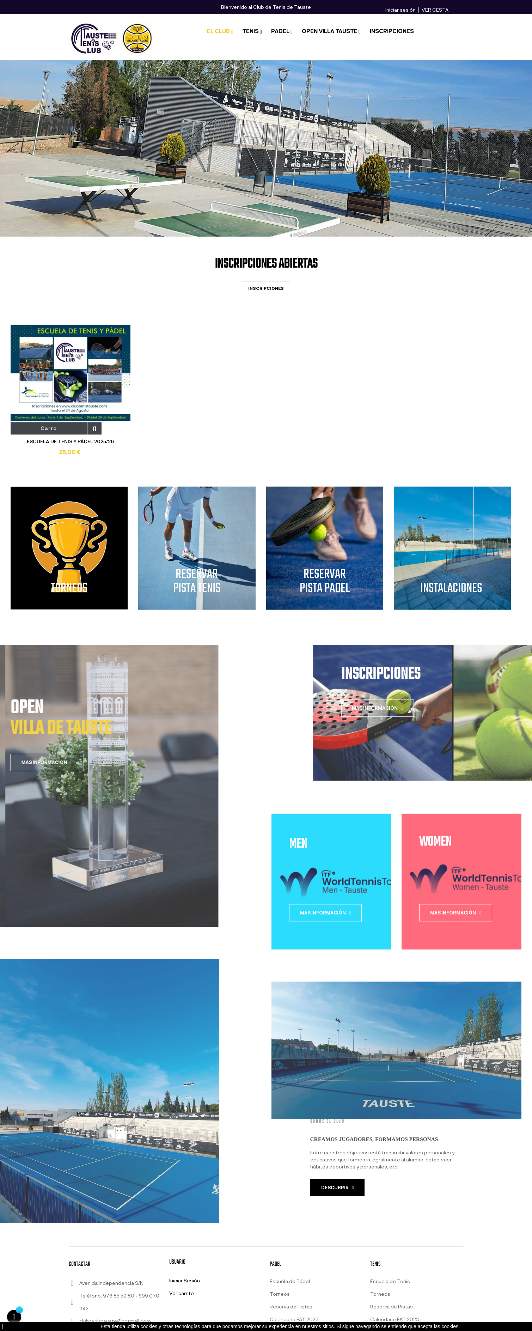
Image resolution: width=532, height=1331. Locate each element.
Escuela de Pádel (290, 1281)
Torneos (280, 1294)
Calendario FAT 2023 (294, 1319)
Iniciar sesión (400, 10)
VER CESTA (435, 10)
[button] (337, 1187)
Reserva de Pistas (291, 1306)
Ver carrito (181, 1293)
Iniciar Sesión (184, 1280)
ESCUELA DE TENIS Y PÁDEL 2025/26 (70, 441)
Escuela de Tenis (390, 1281)
